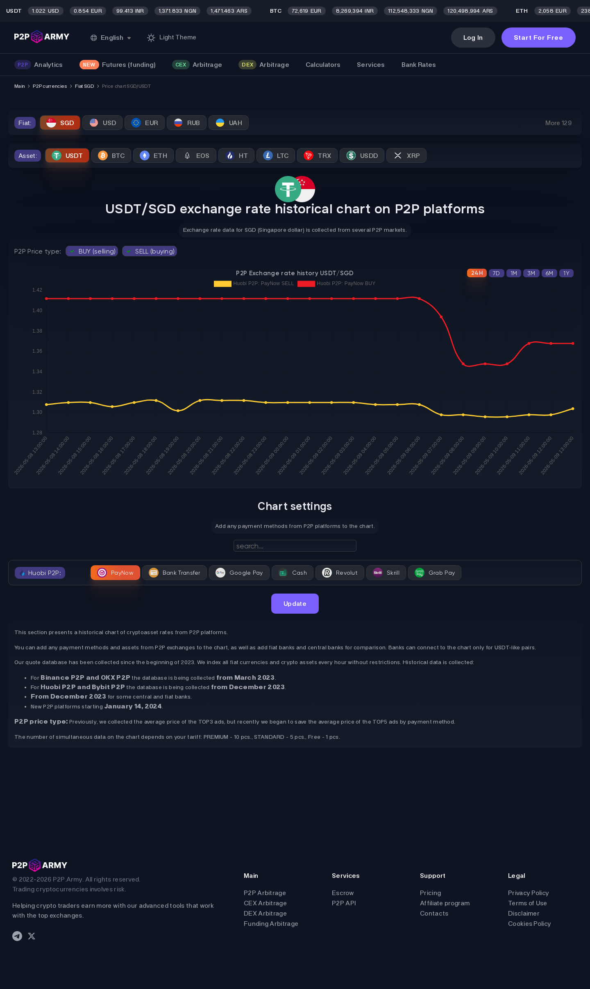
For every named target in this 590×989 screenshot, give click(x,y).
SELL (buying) (150, 251)
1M (514, 273)
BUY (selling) (92, 251)
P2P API (344, 903)
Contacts (434, 913)
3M (531, 273)
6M (550, 273)
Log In (473, 37)
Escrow (343, 893)
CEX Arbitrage (265, 903)
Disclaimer (524, 913)
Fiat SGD (84, 86)
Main (19, 86)
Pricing (430, 893)
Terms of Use (527, 903)
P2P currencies (50, 86)
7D (496, 273)
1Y (566, 273)
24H (477, 273)
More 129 (558, 123)
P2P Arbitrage (265, 893)
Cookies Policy (529, 923)
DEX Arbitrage (265, 913)
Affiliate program (445, 903)
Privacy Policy (528, 893)
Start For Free (538, 37)
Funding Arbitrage (271, 923)
